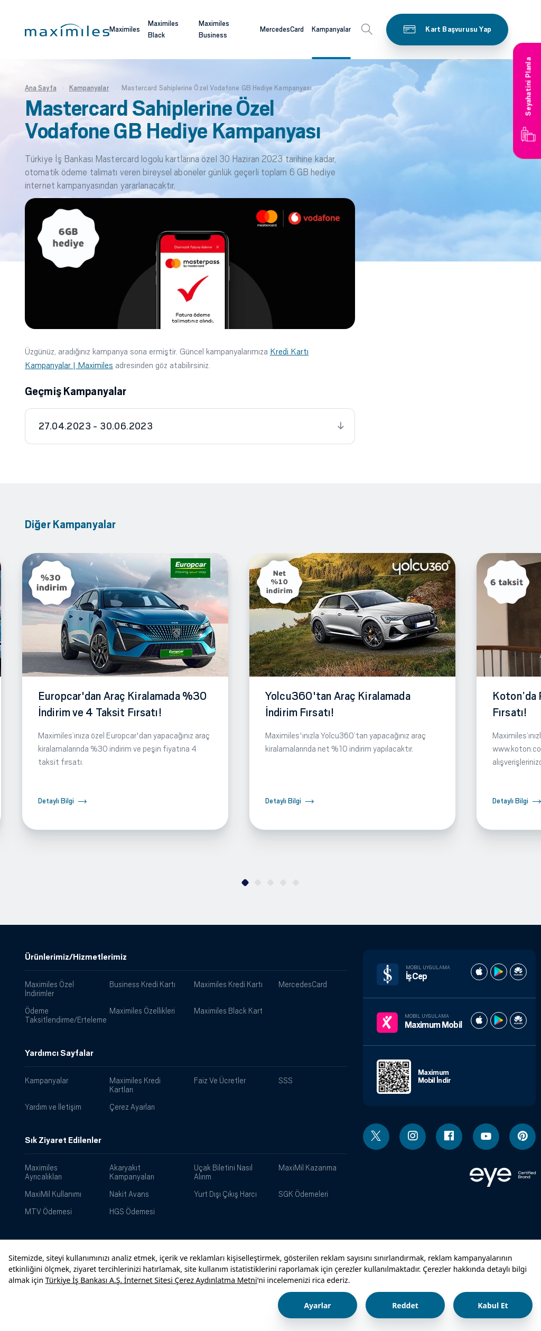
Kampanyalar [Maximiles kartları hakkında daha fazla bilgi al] (331, 29)
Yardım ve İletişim (53, 1106)
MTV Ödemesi (48, 1211)
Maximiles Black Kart (228, 1010)
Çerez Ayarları (132, 1106)
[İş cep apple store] (479, 971)
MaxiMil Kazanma (307, 1167)
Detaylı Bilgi (56, 801)
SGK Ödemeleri (303, 1193)
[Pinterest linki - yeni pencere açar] (522, 1136)
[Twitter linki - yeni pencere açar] (376, 1136)
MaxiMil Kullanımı (53, 1193)
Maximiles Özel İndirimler (49, 989)
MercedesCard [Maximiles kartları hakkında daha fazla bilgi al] (282, 29)
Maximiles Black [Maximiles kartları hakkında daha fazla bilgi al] (163, 30)
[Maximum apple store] (479, 1020)
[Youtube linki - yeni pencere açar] (486, 1136)
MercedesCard (302, 984)
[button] (67, 30)
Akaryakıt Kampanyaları (131, 1172)
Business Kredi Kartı (142, 984)
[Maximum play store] (498, 1020)
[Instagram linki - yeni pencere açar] (412, 1136)
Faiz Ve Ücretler (220, 1080)
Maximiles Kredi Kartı (228, 984)
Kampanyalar (46, 1080)
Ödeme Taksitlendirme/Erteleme (63, 1015)
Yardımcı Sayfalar (59, 1053)
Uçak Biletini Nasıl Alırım (223, 1172)
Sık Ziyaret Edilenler (63, 1140)
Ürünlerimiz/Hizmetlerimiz (76, 957)
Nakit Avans (129, 1193)
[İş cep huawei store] (518, 971)
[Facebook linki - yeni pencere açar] (449, 1136)
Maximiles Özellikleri (142, 1010)
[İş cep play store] (498, 971)
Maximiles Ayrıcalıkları (43, 1172)
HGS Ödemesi (132, 1211)
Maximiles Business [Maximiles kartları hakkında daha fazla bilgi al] (214, 30)
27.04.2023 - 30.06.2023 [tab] (96, 426)
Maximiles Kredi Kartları (135, 1085)
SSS (285, 1080)
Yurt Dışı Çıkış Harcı (225, 1193)
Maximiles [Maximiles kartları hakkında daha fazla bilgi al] (124, 29)
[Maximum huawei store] (518, 1020)
